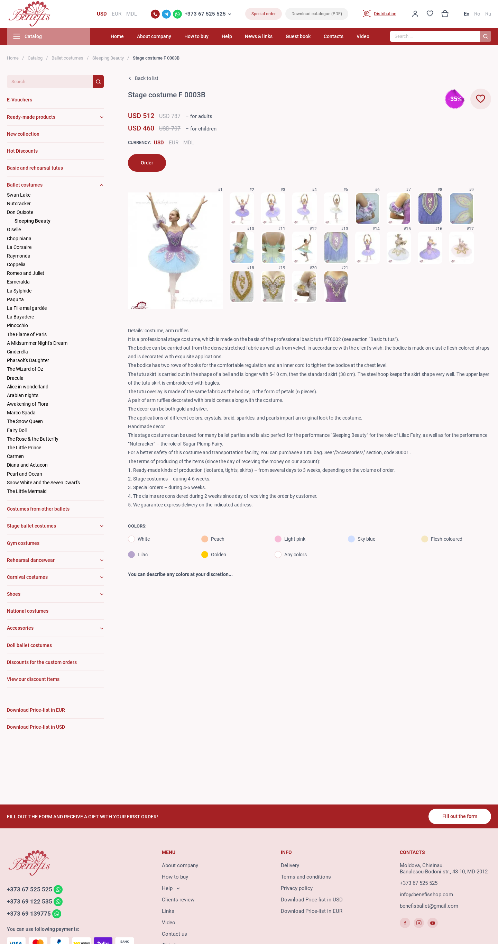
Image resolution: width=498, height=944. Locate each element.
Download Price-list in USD (312, 900)
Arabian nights (22, 395)
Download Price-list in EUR (311, 911)
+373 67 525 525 (205, 14)
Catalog (35, 58)
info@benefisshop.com (426, 894)
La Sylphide (19, 291)
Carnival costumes (27, 577)
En (466, 14)
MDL (188, 143)
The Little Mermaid (27, 491)
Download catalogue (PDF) (317, 13)
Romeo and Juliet (25, 273)
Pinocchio (17, 325)
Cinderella (17, 351)
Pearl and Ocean (24, 474)
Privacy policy (297, 888)
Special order (263, 13)
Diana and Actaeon (27, 465)
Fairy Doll (17, 430)
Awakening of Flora (27, 404)
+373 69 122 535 (29, 901)
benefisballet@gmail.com (429, 906)
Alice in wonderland (27, 386)
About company (154, 36)
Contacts (333, 36)
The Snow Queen (25, 421)
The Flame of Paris (27, 334)
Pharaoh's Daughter (28, 360)
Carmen (15, 456)
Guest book (298, 36)
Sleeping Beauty (108, 58)
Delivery (290, 865)
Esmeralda (18, 282)
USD (159, 143)
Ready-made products (31, 117)
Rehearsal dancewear (31, 560)
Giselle (14, 229)
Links (168, 911)
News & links (259, 36)
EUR (173, 143)
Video (363, 36)
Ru (488, 14)
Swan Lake (18, 195)
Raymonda (18, 256)
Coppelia (16, 264)
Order (147, 162)
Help (227, 36)
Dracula (15, 378)
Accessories (20, 628)
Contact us (174, 934)
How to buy (196, 36)
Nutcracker (19, 203)
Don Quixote (20, 212)
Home (117, 36)
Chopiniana (19, 238)
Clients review (178, 900)
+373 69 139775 (29, 913)
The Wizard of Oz (25, 369)
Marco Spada (21, 412)
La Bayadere (20, 317)
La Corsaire (19, 247)
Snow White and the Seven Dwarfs (43, 482)
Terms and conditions (306, 877)
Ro (477, 14)
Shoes (13, 594)
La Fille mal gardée (27, 308)
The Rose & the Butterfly (32, 439)
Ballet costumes (67, 58)
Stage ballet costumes (31, 526)
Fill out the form (459, 816)
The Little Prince (24, 447)
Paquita (15, 299)
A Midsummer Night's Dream (37, 343)
